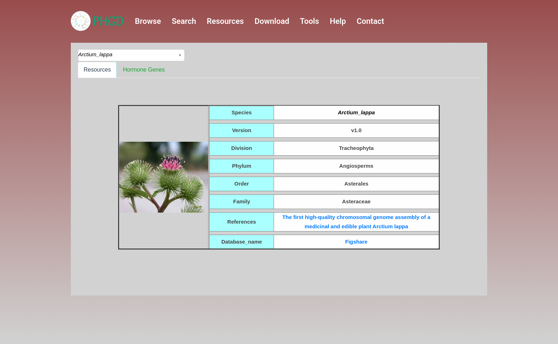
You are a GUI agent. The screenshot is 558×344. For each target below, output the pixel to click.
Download (271, 21)
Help (338, 21)
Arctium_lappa (356, 112)
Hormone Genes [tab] (143, 70)
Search (184, 21)
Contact (370, 21)
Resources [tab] (97, 70)
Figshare (356, 242)
